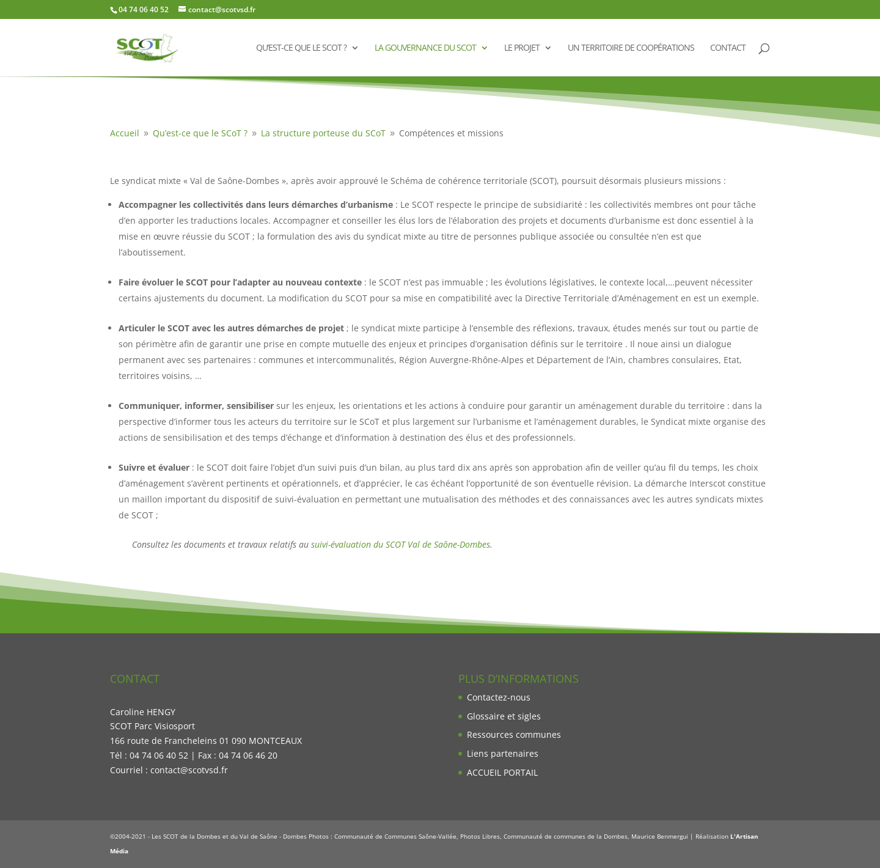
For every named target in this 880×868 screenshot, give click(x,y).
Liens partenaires (502, 753)
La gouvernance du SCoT (425, 48)
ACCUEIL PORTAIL (502, 772)
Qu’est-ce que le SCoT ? (301, 48)
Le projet (522, 48)
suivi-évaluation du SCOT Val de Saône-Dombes (400, 544)
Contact (728, 48)
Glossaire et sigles (504, 716)
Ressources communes (514, 734)
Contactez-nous (498, 697)
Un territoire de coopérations (631, 48)
